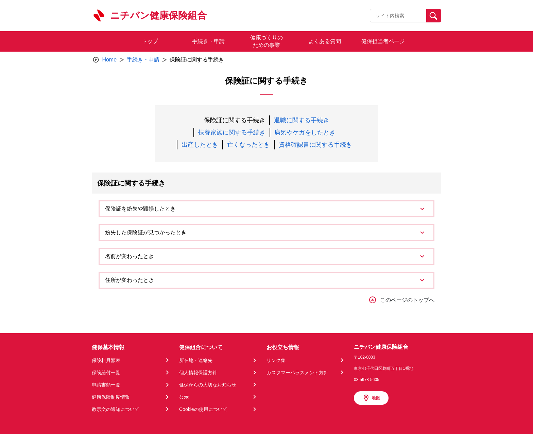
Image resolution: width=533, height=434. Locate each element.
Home (109, 59)
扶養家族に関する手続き (231, 132)
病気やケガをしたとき (305, 132)
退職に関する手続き (301, 120)
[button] (266, 208)
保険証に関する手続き (234, 120)
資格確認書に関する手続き (315, 144)
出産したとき (200, 144)
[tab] (266, 208)
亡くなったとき (248, 144)
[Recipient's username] (398, 15)
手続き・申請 (143, 59)
